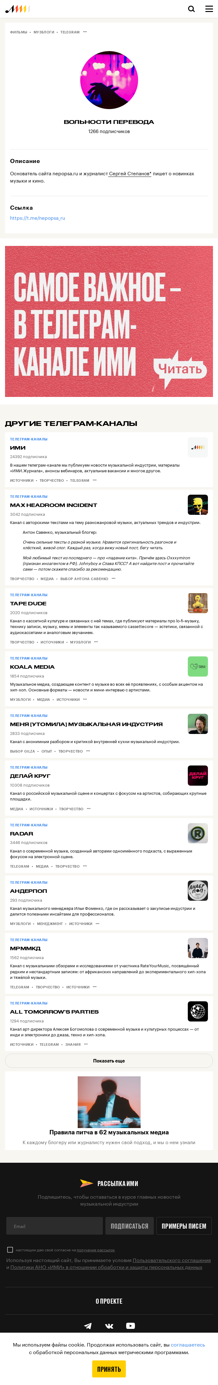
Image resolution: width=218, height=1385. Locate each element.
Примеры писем (184, 1226)
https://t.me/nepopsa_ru (37, 217)
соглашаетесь (188, 1344)
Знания (73, 1044)
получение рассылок (96, 1249)
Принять (109, 1369)
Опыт (47, 751)
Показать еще (109, 1060)
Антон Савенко (38, 531)
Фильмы (18, 32)
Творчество (52, 480)
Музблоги (44, 32)
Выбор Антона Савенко (84, 578)
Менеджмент (50, 923)
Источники (21, 480)
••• (85, 31)
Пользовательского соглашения (172, 1259)
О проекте (109, 1300)
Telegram (70, 32)
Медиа (47, 578)
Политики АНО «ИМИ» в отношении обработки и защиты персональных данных (106, 1266)
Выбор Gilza (22, 751)
